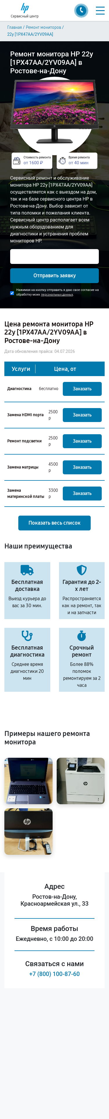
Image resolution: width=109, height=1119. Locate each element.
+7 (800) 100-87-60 (54, 973)
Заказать (82, 389)
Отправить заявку (54, 275)
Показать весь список (54, 523)
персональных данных (57, 294)
